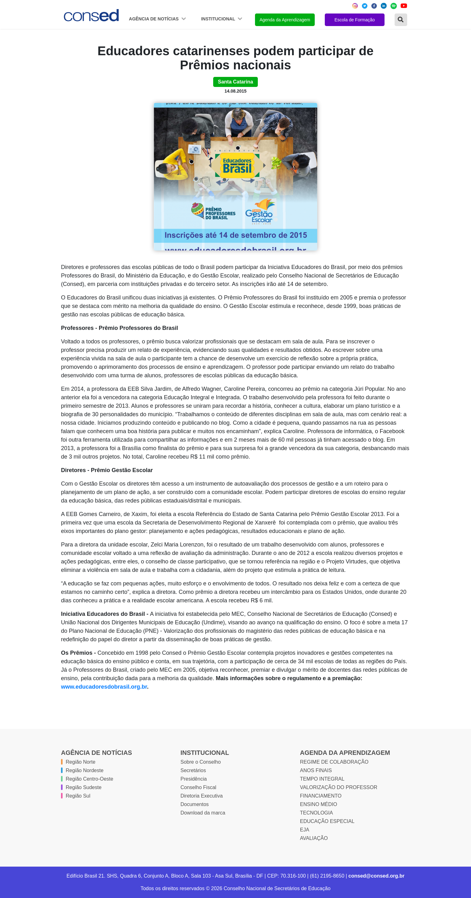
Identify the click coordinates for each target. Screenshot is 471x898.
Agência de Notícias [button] (154, 18)
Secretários (193, 770)
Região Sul (78, 796)
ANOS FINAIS (316, 770)
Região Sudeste (84, 787)
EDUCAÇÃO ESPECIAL (327, 821)
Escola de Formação (355, 19)
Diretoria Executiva (201, 796)
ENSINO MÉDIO (318, 804)
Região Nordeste (84, 770)
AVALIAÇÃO (314, 838)
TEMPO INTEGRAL (322, 779)
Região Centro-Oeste (89, 779)
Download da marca (202, 812)
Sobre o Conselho (200, 762)
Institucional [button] (218, 18)
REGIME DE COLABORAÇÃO (334, 762)
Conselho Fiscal (198, 787)
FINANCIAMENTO (320, 796)
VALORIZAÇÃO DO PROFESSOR (338, 787)
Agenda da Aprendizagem (284, 19)
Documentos (194, 804)
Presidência (193, 779)
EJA (304, 829)
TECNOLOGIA (316, 812)
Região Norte (80, 762)
